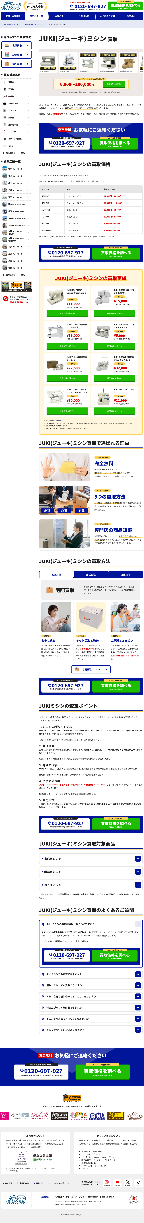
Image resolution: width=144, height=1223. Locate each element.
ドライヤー (10, 131)
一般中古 (72, 299)
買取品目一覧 (36, 16)
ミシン (8, 146)
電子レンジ (10, 103)
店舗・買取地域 (13, 16)
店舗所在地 (24, 1183)
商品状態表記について (60, 421)
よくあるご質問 (107, 16)
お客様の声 (83, 16)
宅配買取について (87, 669)
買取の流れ (60, 16)
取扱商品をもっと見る (15, 153)
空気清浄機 (10, 124)
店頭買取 (13, 54)
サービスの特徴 (102, 457)
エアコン (9, 110)
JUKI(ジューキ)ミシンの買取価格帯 (91, 79)
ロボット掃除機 (12, 139)
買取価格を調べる (114, 83)
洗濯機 (8, 89)
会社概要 (8, 1183)
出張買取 (13, 45)
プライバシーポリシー (60, 1183)
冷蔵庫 (8, 82)
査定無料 (64, 129)
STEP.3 (115, 636)
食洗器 (8, 117)
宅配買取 (13, 63)
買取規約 (39, 1183)
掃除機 (8, 96)
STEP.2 (81, 636)
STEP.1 (46, 636)
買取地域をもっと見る (15, 275)
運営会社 (131, 16)
